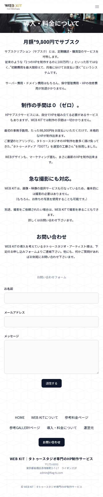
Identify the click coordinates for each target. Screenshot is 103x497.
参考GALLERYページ (24, 427)
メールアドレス (14, 312)
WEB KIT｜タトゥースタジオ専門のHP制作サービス (51, 459)
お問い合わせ (51, 442)
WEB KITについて (44, 417)
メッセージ (11, 336)
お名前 (8, 289)
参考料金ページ (76, 417)
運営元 (89, 427)
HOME (20, 417)
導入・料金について (62, 427)
